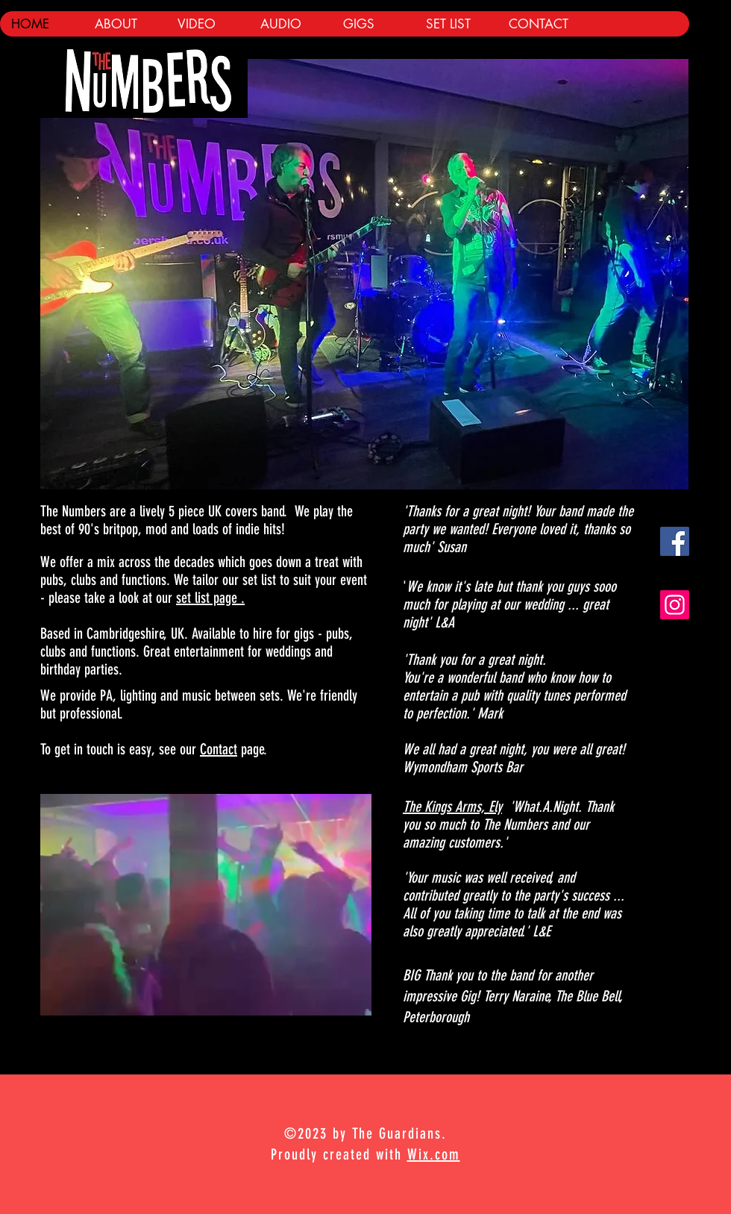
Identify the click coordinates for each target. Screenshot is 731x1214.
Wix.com (433, 1154)
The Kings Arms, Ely (452, 807)
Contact (218, 749)
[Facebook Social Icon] (674, 541)
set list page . (210, 598)
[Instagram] (674, 604)
